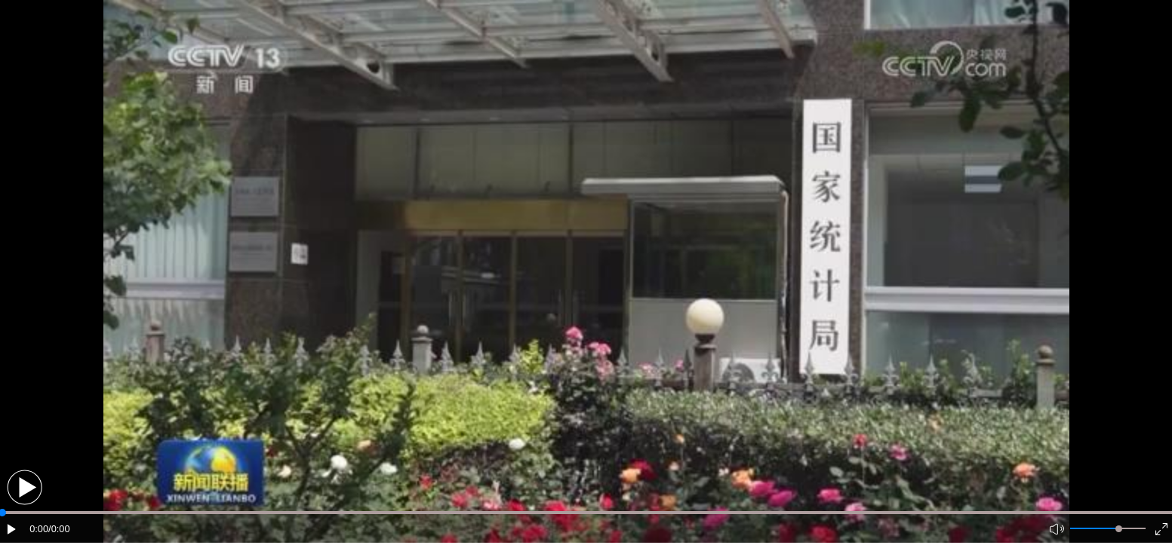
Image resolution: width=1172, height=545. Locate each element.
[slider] (1118, 528)
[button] (24, 487)
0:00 (38, 528)
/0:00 (58, 528)
